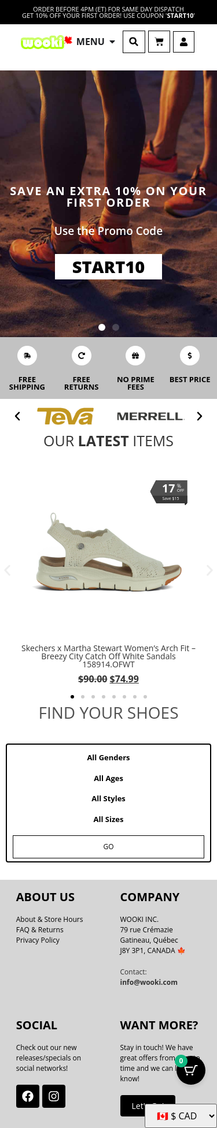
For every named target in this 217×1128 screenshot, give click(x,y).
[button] (134, 42)
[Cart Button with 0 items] (190, 1070)
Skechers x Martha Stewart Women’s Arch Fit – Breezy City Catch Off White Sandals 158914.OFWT (108, 656)
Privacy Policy (38, 940)
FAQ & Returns (40, 930)
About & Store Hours (49, 919)
